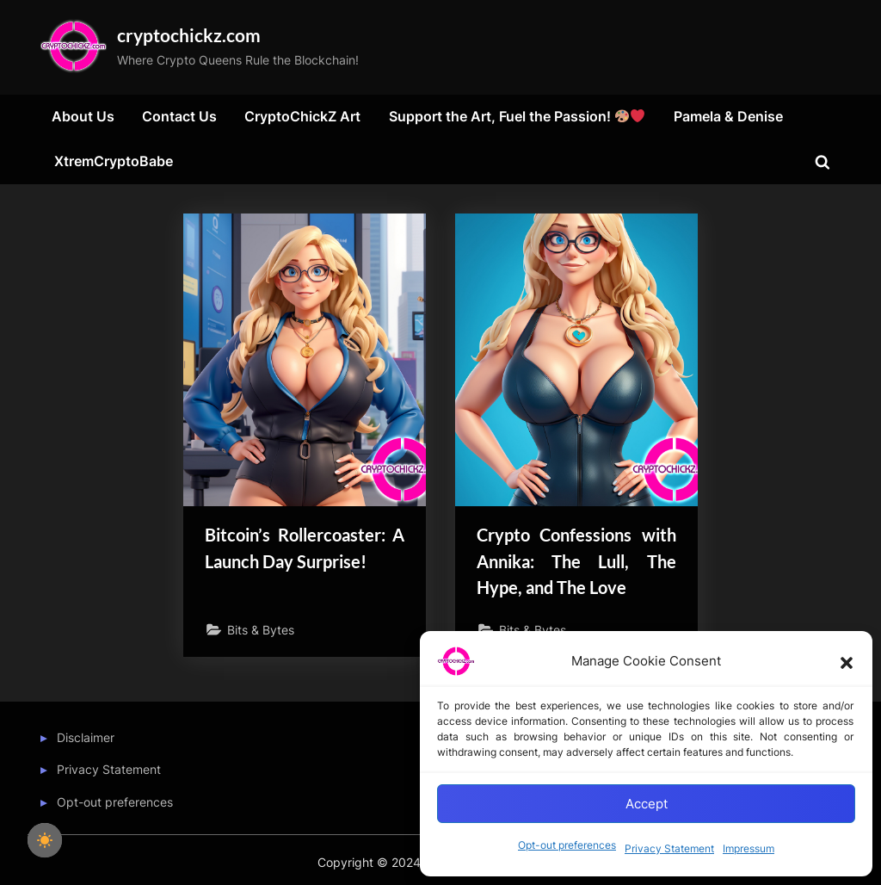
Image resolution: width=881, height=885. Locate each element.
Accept (646, 803)
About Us (83, 118)
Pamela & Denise (728, 118)
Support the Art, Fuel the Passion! (517, 118)
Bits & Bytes (261, 632)
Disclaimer (85, 739)
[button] (846, 661)
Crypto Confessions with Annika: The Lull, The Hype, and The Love (576, 562)
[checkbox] (45, 840)
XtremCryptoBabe (113, 162)
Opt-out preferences (567, 845)
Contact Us (179, 118)
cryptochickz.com (194, 35)
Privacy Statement (669, 848)
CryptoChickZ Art (302, 118)
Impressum (748, 848)
